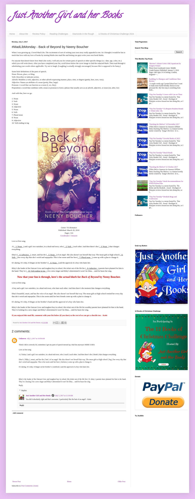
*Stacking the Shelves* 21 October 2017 (163, 167)
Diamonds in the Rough (83, 34)
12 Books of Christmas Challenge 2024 (116, 34)
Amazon (74, 236)
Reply (21, 385)
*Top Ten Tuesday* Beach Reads (160, 153)
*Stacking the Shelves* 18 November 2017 (164, 124)
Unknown (22, 339)
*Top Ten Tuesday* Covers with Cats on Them (165, 94)
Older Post (121, 482)
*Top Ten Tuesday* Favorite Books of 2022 (164, 138)
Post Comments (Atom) (29, 486)
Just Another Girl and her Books (67, 16)
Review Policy (38, 34)
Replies (24, 391)
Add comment (18, 413)
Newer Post (16, 482)
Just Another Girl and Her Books (38, 396)
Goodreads (64, 236)
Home (12, 34)
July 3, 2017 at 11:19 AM (64, 396)
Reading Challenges (59, 34)
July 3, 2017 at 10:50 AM (36, 339)
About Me (23, 34)
